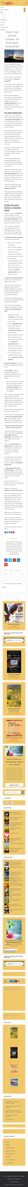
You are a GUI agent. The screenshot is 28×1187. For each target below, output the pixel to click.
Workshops (21, 1176)
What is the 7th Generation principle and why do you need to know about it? (16, 879)
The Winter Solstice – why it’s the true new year (15, 895)
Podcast (4, 14)
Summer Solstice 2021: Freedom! (16, 828)
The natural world (10, 1159)
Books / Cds (15, 1176)
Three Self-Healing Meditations (13, 1075)
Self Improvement (10, 1153)
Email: (5, 948)
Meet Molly (9, 1176)
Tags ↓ (22, 573)
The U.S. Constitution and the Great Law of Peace (15, 890)
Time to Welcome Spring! (16, 843)
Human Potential (10, 1147)
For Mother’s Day (14, 833)
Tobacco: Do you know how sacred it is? (16, 899)
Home (5, 1176)
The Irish (8, 1156)
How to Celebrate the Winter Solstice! (15, 818)
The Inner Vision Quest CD (14, 1088)
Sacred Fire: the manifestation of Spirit (16, 905)
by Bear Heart (14, 1089)
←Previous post (10, 598)
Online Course (11, 1179)
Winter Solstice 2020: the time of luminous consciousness (16, 850)
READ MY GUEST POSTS (10, 1131)
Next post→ (18, 598)
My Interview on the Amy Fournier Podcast (16, 813)
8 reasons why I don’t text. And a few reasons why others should (16, 863)
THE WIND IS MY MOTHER (14, 1054)
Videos (4, 17)
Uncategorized (9, 1163)
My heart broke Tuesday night (16, 910)
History (8, 1144)
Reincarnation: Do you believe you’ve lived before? (16, 840)
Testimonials (17, 1179)
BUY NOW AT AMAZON (14, 713)
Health (7, 1141)
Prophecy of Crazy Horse (16, 867)
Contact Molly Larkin (14, 1182)
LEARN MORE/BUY (14, 1077)
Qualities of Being (10, 1150)
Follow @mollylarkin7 (9, 974)
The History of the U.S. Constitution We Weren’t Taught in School (16, 873)
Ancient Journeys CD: (14, 1074)
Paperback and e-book (14, 1043)
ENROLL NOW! (14, 785)
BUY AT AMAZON (14, 1045)
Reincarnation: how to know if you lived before (16, 884)
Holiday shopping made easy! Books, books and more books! (16, 824)
